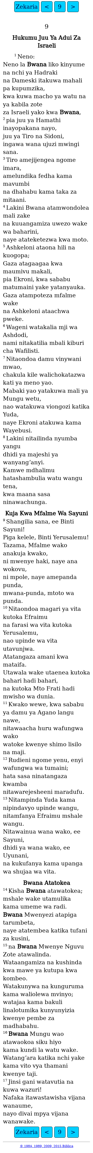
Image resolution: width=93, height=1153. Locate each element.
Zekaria (27, 6)
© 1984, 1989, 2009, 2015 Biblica (46, 1146)
